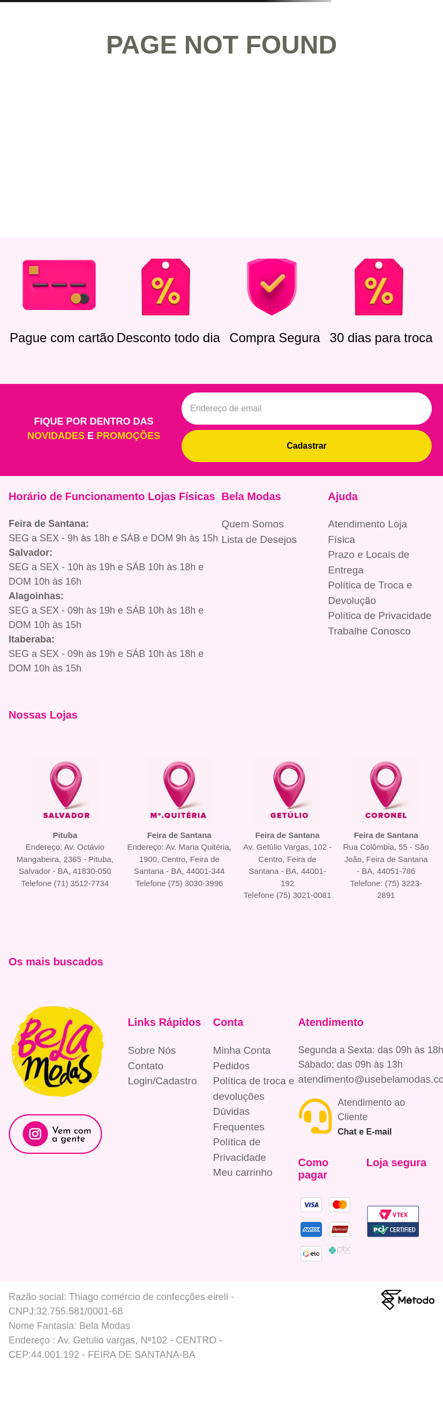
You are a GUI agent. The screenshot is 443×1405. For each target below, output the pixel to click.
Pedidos (231, 1065)
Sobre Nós (152, 1050)
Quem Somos (253, 524)
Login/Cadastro (162, 1080)
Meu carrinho (243, 1172)
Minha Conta (242, 1050)
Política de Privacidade (379, 615)
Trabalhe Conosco (369, 631)
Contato (146, 1065)
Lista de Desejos (259, 539)
